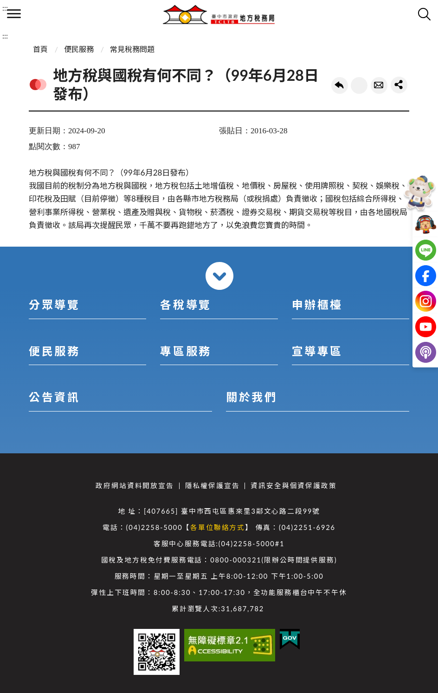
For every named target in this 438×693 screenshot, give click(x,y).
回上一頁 (339, 85)
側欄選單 (14, 13)
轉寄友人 (379, 85)
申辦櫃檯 (317, 304)
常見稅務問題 (132, 49)
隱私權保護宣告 (212, 486)
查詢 (424, 14)
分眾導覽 (54, 304)
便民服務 (79, 49)
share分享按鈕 (399, 85)
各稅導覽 (185, 304)
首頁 (40, 49)
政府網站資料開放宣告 (135, 486)
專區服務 (185, 351)
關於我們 (251, 397)
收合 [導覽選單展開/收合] (219, 276)
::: (5, 7)
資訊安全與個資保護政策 (293, 486)
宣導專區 (317, 351)
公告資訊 (54, 397)
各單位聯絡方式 (217, 527)
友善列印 (359, 85)
